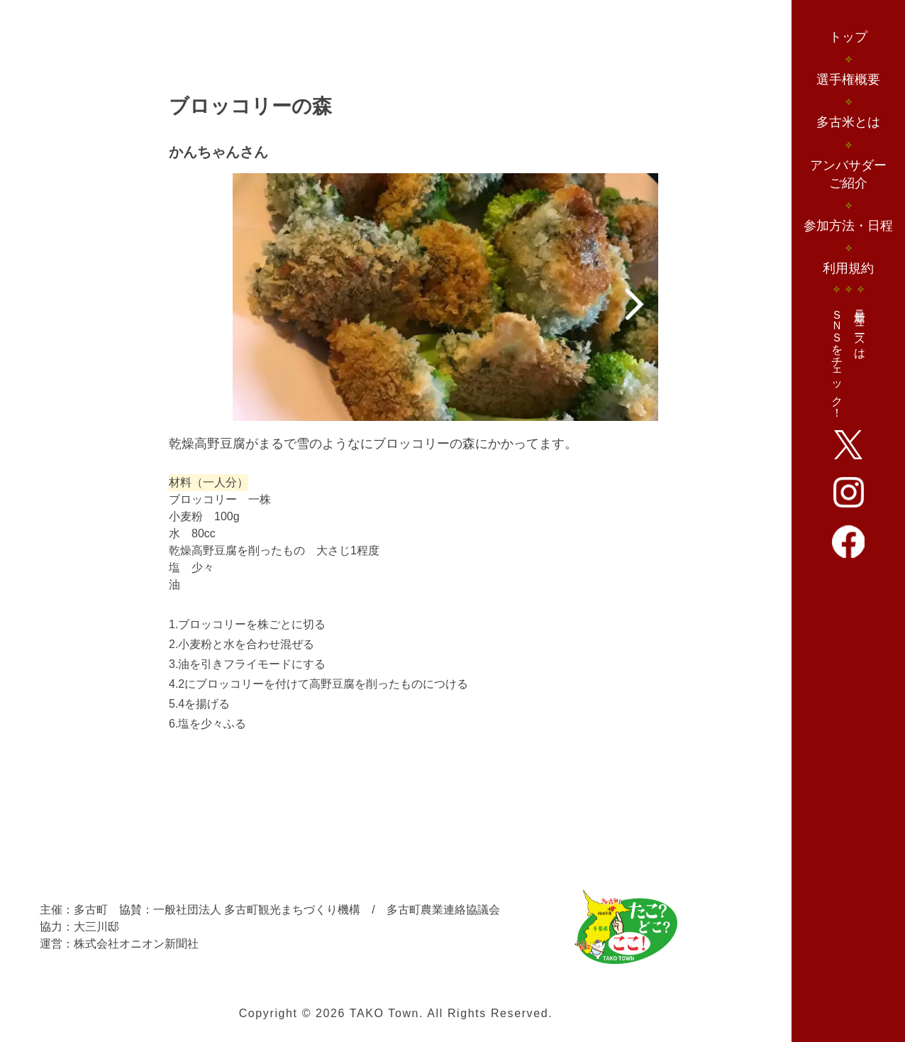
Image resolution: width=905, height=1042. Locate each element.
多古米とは (848, 122)
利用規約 (848, 268)
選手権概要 (848, 79)
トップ (848, 37)
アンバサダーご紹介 (848, 174)
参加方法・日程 (848, 226)
